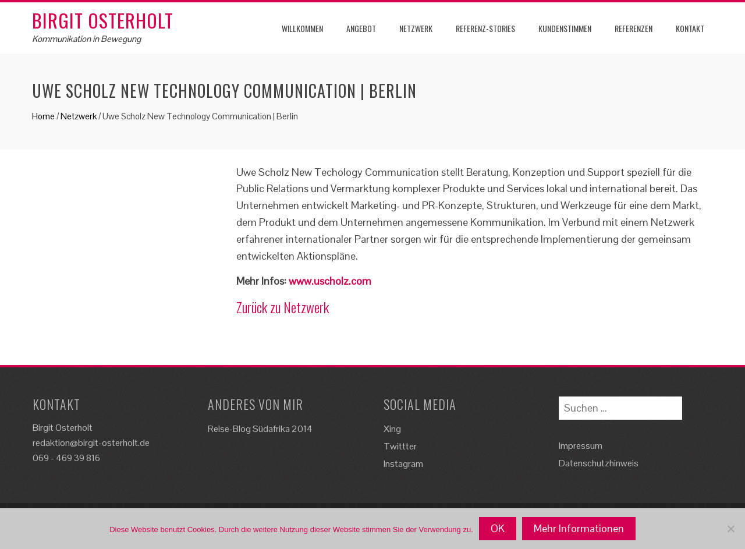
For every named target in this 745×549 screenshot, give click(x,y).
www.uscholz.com (330, 281)
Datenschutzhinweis (598, 463)
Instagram (403, 464)
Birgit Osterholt (102, 20)
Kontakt (690, 28)
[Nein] (730, 528)
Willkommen (302, 28)
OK (498, 528)
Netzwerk (415, 28)
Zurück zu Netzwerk (282, 306)
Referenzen (633, 28)
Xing (392, 429)
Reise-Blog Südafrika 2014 (260, 429)
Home (43, 116)
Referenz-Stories (485, 28)
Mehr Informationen (579, 528)
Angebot (361, 28)
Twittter (400, 446)
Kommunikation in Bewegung (86, 38)
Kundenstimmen (564, 28)
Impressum (580, 446)
